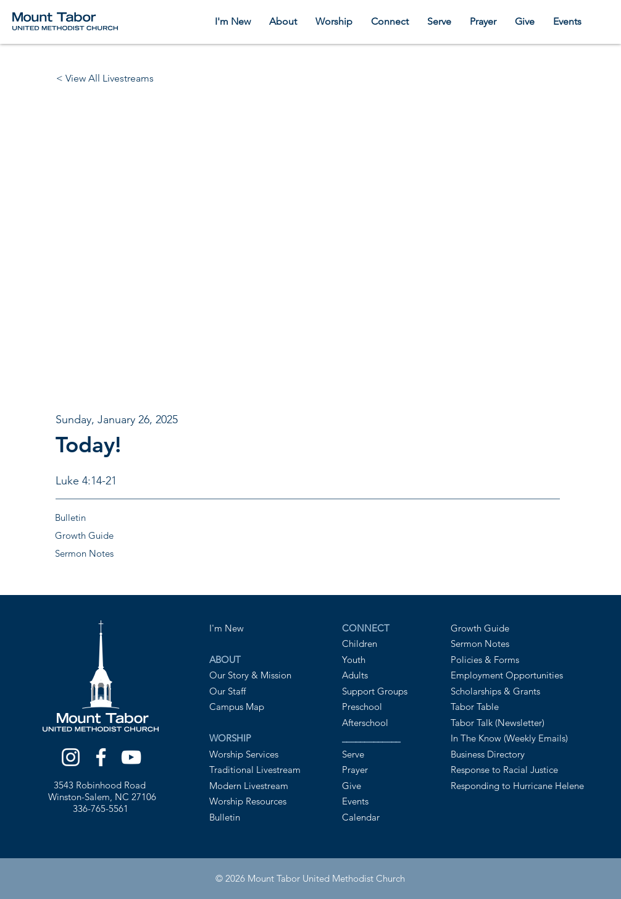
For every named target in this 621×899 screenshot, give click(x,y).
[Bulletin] (125, 517)
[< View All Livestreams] (107, 78)
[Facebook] (101, 757)
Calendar (361, 817)
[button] (283, 21)
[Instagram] (71, 757)
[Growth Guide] (125, 535)
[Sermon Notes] (125, 553)
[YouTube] (131, 757)
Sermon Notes (480, 643)
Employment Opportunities (507, 675)
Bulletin (224, 817)
